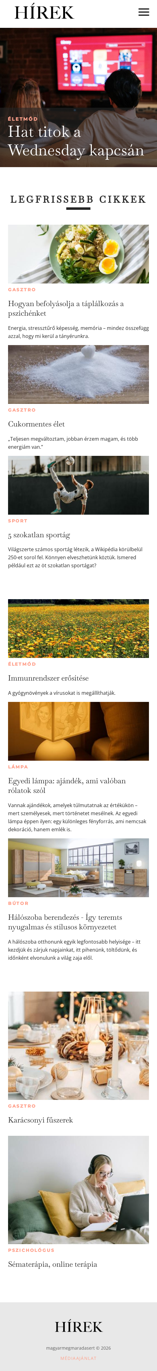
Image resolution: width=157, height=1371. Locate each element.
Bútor (18, 903)
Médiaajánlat (78, 1358)
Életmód (23, 119)
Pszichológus (31, 1250)
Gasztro (22, 289)
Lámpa (18, 767)
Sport (18, 521)
